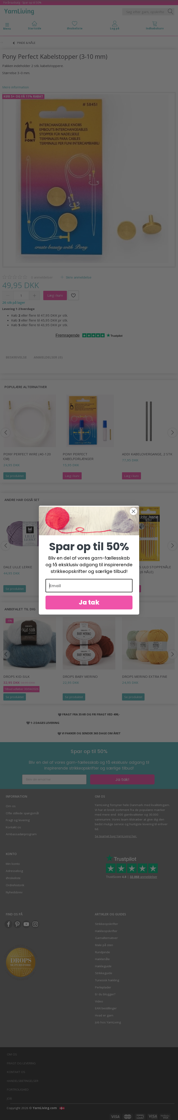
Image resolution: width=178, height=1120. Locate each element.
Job (9, 1098)
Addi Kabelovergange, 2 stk (147, 454)
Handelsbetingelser (22, 1081)
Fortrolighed (18, 1089)
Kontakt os (13, 827)
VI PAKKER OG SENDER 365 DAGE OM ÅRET (91, 733)
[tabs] (154, 26)
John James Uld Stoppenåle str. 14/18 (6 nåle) (146, 569)
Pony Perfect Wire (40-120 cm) (27, 456)
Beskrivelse (16, 357)
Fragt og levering (18, 820)
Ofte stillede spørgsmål (22, 813)
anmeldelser (42, 277)
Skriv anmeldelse (78, 277)
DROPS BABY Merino (80, 676)
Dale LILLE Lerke (17, 567)
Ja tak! (122, 779)
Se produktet (15, 476)
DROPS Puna (73, 567)
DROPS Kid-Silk (16, 676)
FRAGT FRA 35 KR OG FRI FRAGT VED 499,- (91, 714)
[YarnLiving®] (19, 11)
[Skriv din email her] (54, 779)
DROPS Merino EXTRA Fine (144, 676)
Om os (11, 806)
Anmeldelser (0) (48, 357)
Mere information (15, 87)
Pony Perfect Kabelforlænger (78, 456)
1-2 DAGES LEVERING (45, 723)
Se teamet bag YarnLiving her (115, 836)
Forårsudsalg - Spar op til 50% (22, 2)
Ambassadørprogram (21, 834)
